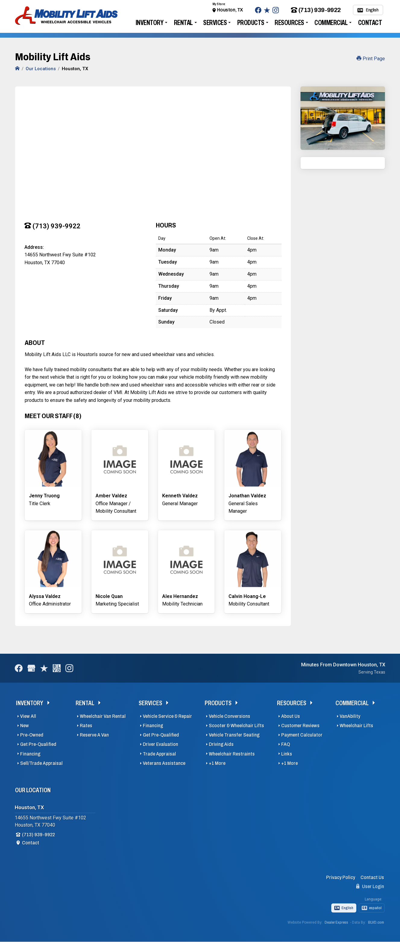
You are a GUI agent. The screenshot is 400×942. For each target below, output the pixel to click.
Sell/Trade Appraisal (41, 763)
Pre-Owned (31, 734)
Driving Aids (221, 744)
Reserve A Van (94, 734)
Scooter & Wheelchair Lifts (236, 725)
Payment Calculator (302, 734)
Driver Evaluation (160, 744)
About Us (290, 716)
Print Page (371, 58)
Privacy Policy (340, 877)
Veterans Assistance (164, 763)
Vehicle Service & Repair (167, 716)
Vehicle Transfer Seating (234, 734)
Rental (183, 23)
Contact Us (372, 877)
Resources (289, 23)
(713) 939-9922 (316, 10)
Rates (86, 725)
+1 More (217, 763)
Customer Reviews (300, 725)
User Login (370, 886)
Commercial (331, 23)
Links (286, 753)
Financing (30, 753)
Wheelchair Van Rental (103, 716)
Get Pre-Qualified (38, 744)
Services (215, 23)
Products (250, 23)
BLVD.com (376, 922)
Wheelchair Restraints (232, 753)
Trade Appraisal (159, 753)
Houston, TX (230, 9)
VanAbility (350, 716)
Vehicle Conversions (229, 716)
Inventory (150, 23)
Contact (370, 23)
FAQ (285, 744)
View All (28, 716)
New (24, 725)
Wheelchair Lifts (356, 725)
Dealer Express (336, 922)
